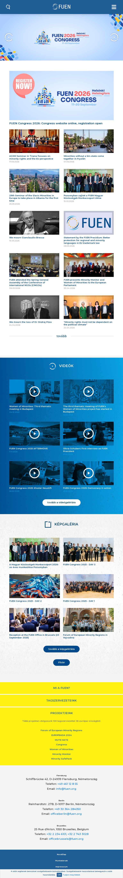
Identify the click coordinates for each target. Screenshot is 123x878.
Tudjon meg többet (71, 875)
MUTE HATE (61, 740)
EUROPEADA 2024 (61, 735)
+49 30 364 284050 (67, 809)
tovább (62, 336)
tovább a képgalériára (62, 649)
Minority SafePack (61, 758)
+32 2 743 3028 (78, 834)
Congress (61, 744)
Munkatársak (61, 861)
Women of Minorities (61, 749)
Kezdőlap (61, 854)
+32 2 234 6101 (56, 834)
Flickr (61, 662)
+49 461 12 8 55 (67, 783)
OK (59, 875)
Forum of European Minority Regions (61, 730)
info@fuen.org (66, 788)
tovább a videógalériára (61, 502)
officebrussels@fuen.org (66, 838)
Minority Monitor (61, 754)
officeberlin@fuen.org (66, 813)
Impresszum (62, 867)
